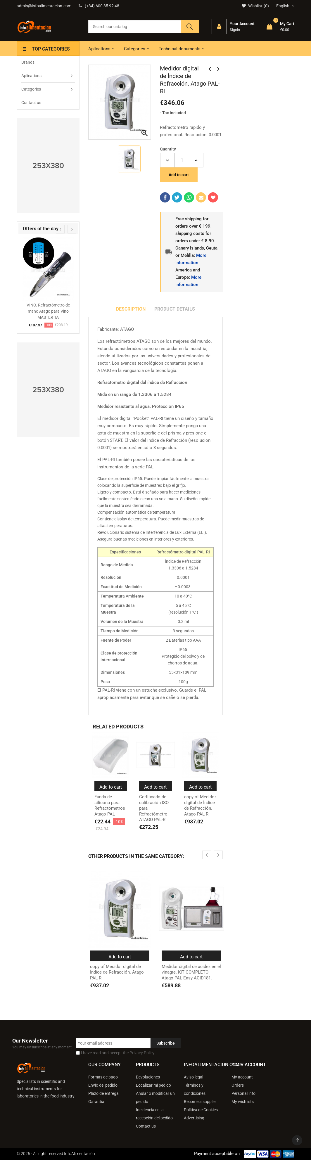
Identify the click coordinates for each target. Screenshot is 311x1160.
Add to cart (179, 174)
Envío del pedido (103, 1085)
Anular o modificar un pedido (155, 1097)
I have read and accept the (118, 1052)
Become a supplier (200, 1101)
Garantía (96, 1101)
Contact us (146, 1126)
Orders (237, 1085)
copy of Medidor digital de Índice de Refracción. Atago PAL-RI (200, 805)
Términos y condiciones (194, 1089)
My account (242, 1077)
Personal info (243, 1093)
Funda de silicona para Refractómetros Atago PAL (109, 805)
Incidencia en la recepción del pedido (154, 1113)
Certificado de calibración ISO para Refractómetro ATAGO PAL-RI (154, 808)
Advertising (194, 1118)
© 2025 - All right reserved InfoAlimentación (56, 1153)
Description (131, 309)
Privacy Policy (142, 1052)
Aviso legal (193, 1077)
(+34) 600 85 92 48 (99, 6)
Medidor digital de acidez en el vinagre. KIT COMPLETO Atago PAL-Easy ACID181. (191, 972)
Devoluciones (148, 1077)
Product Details (174, 309)
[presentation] (60, 229)
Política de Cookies (201, 1109)
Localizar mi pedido (153, 1085)
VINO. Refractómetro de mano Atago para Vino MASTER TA (48, 311)
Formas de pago (103, 1077)
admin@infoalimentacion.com (44, 6)
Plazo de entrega (103, 1093)
